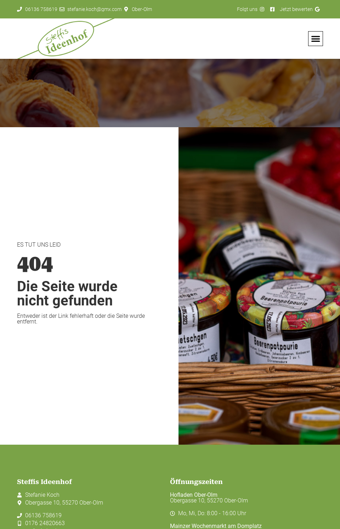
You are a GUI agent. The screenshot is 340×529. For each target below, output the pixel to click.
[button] (315, 38)
